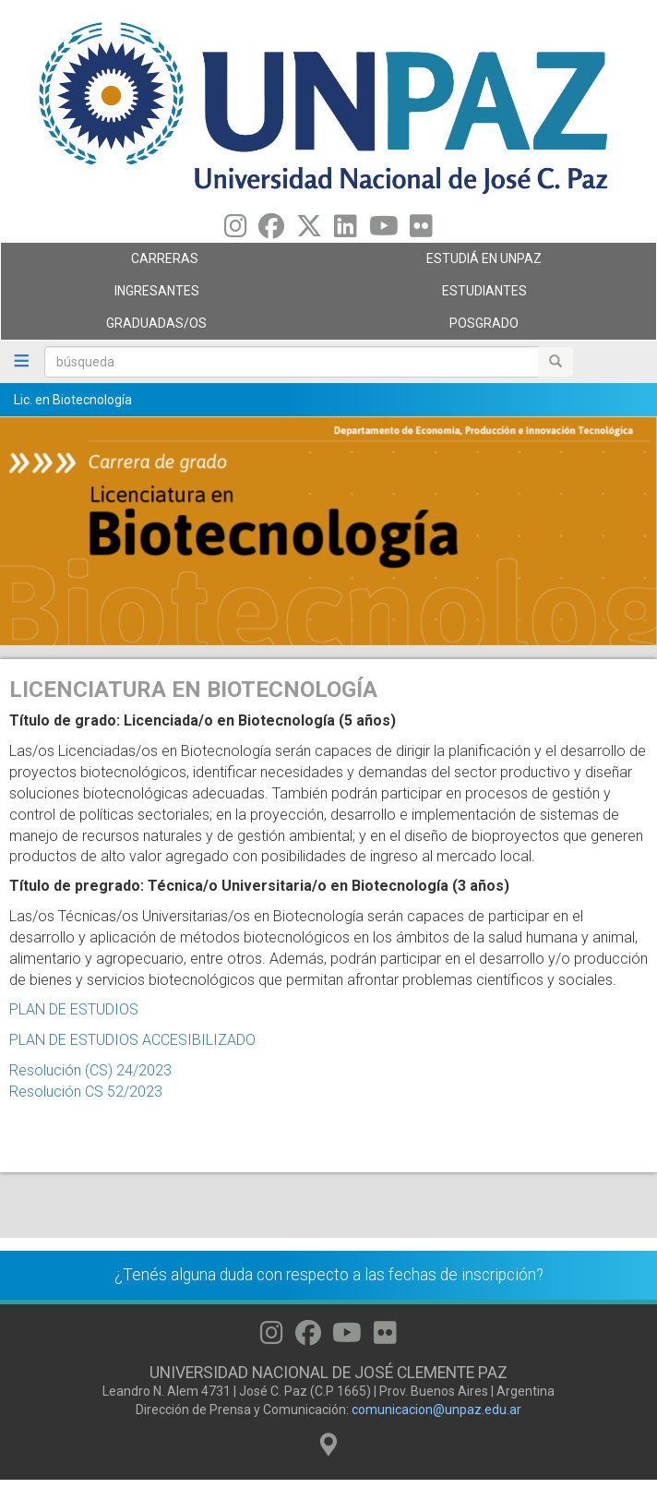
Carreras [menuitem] (160, 263)
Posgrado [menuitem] (487, 328)
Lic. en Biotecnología (73, 399)
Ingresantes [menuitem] (160, 295)
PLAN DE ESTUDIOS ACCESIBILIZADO (132, 1040)
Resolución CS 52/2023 (85, 1091)
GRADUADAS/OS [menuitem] (160, 328)
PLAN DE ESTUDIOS (73, 1009)
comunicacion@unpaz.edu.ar (436, 1409)
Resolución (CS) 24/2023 (90, 1070)
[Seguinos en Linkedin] (345, 230)
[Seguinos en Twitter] (309, 230)
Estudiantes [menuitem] (487, 295)
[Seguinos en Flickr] (421, 230)
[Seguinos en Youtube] (384, 230)
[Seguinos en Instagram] (235, 230)
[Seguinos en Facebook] (271, 230)
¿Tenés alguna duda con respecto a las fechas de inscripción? (329, 1275)
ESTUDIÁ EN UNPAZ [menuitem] (487, 263)
